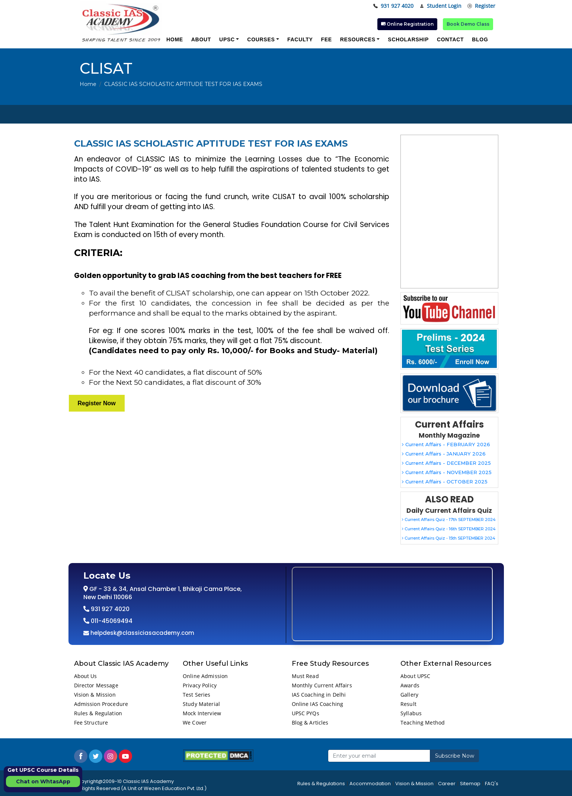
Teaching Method (422, 722)
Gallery (409, 694)
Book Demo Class (468, 24)
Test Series (197, 694)
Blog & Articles (310, 722)
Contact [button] (450, 39)
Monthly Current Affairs (322, 685)
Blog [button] (480, 39)
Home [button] (174, 39)
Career (447, 783)
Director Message (96, 685)
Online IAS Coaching (317, 703)
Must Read (305, 676)
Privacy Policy (200, 685)
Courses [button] (261, 39)
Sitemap (470, 783)
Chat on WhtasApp (43, 781)
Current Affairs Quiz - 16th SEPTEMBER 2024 (449, 528)
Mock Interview (202, 713)
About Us (85, 676)
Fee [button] (326, 39)
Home (88, 84)
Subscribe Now (454, 755)
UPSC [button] (227, 39)
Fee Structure (91, 722)
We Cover (195, 722)
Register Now (97, 403)
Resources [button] (358, 39)
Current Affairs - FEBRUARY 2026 (446, 444)
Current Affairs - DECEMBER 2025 (446, 463)
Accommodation (370, 783)
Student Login (440, 6)
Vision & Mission (95, 694)
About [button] (201, 39)
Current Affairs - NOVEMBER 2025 (447, 472)
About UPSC (415, 676)
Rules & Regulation (98, 713)
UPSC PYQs (305, 713)
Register (481, 6)
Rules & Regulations (321, 783)
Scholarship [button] (408, 39)
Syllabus (411, 713)
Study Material (201, 703)
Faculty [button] (300, 39)
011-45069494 (110, 621)
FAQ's (491, 783)
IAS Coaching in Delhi (319, 694)
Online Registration (407, 24)
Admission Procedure (101, 703)
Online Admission (205, 676)
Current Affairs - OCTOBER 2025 (445, 482)
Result (408, 703)
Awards (409, 685)
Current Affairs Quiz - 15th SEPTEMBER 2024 (448, 538)
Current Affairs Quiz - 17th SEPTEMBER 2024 (449, 519)
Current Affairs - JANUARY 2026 (444, 454)
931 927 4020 (393, 6)
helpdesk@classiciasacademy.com (141, 633)
